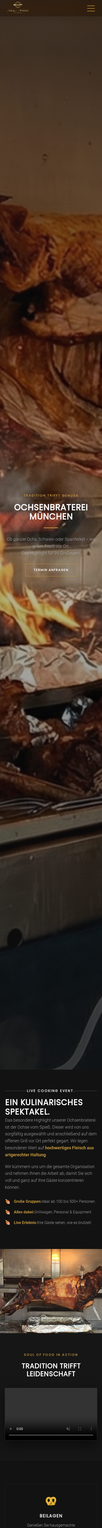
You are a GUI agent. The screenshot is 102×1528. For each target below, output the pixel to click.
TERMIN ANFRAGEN (51, 570)
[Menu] (91, 8)
